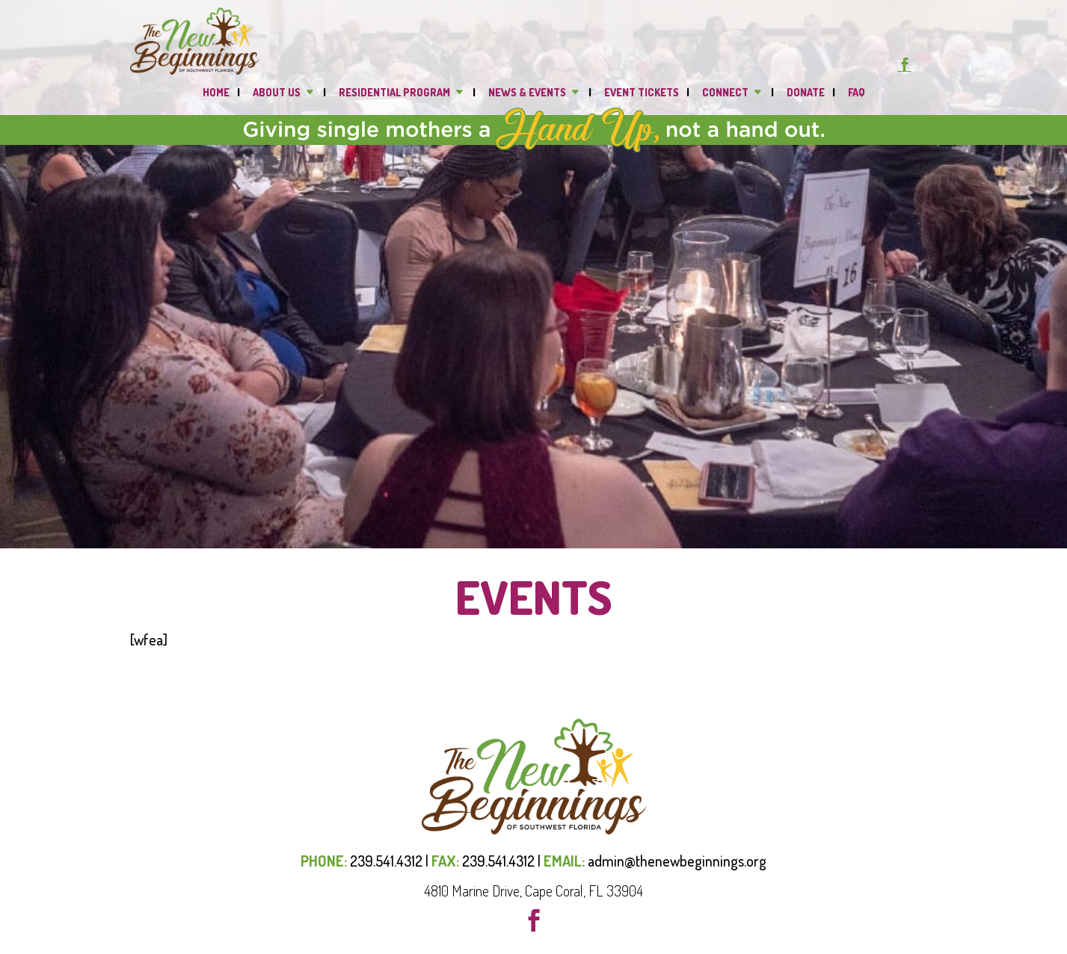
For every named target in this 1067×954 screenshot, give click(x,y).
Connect (725, 93)
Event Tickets (641, 93)
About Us (277, 93)
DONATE (806, 93)
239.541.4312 (386, 860)
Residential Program (394, 93)
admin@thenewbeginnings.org (677, 860)
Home (216, 93)
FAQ (856, 93)
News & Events (527, 93)
